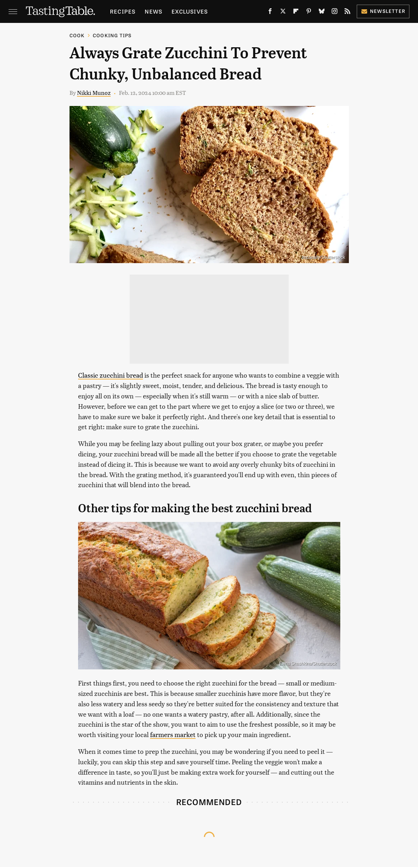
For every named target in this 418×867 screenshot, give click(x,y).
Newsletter (383, 11)
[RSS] (347, 12)
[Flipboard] (295, 12)
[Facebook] (270, 12)
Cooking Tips (112, 35)
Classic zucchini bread (110, 374)
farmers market (173, 734)
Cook (77, 35)
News (153, 11)
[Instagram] (334, 12)
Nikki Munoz (94, 92)
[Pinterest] (308, 12)
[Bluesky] (321, 12)
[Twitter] (283, 12)
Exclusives (190, 11)
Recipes (122, 11)
